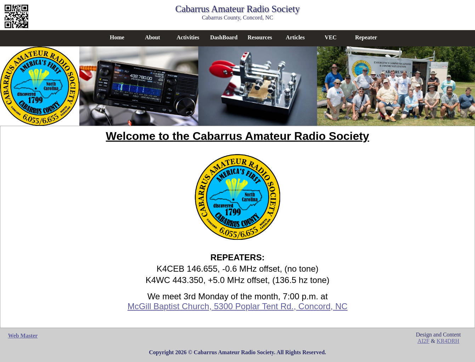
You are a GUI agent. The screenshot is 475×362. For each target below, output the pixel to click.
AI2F (423, 341)
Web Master (23, 336)
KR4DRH (448, 341)
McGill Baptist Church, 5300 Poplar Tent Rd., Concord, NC (237, 306)
